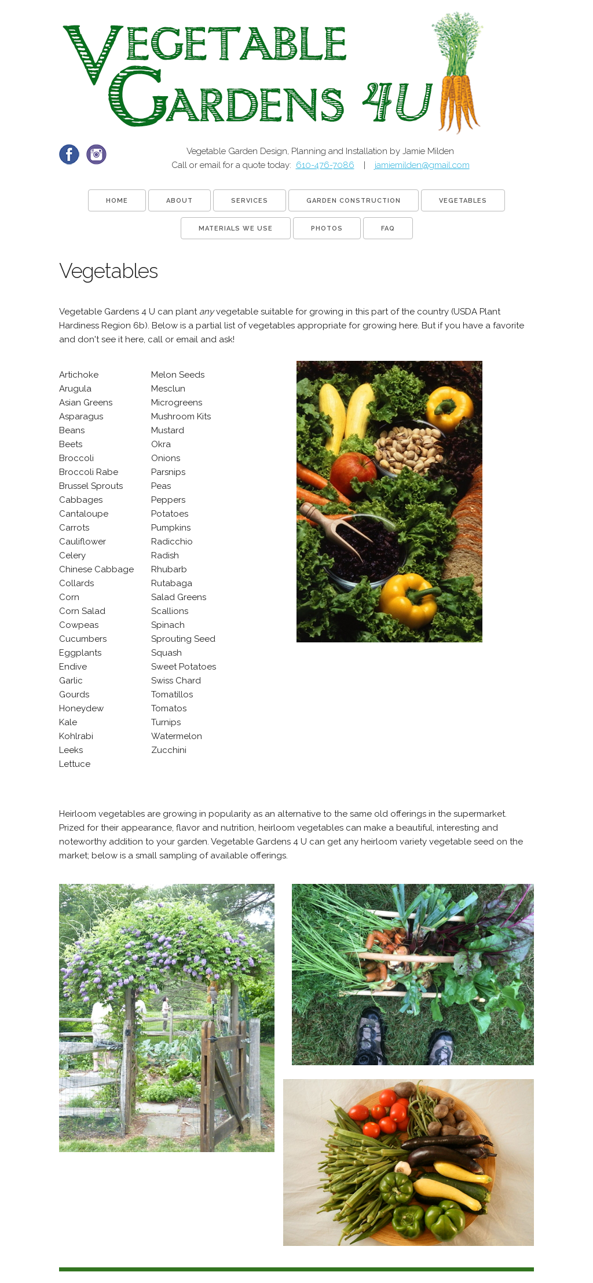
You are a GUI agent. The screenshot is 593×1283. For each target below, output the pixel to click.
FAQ (388, 228)
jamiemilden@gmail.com (422, 165)
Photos (327, 228)
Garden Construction (353, 200)
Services (249, 200)
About (179, 200)
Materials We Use (236, 228)
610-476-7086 (325, 165)
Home (117, 200)
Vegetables (463, 200)
